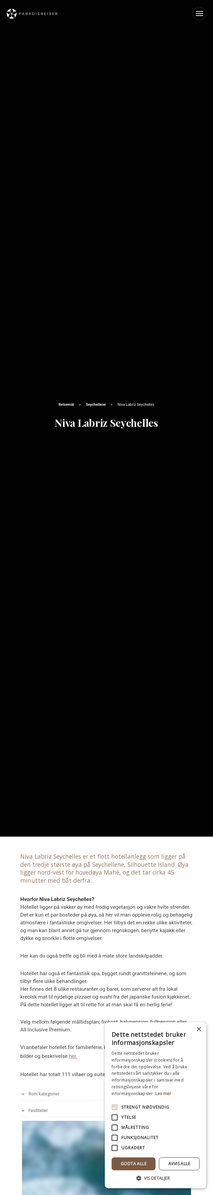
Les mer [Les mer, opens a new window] (163, 1093)
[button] (155, 1178)
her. (73, 1056)
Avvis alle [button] (179, 1164)
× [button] (198, 1029)
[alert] (155, 1105)
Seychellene (96, 404)
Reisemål (66, 404)
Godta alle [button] (133, 1164)
